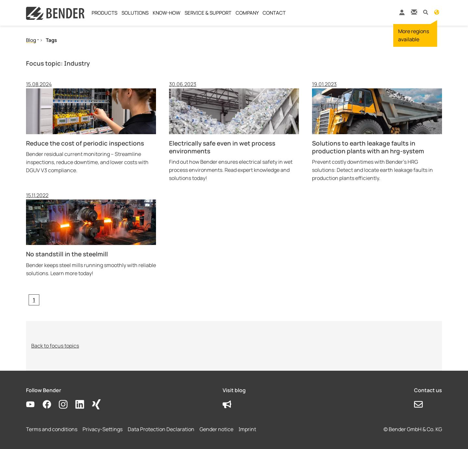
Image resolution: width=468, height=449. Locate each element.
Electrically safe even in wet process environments (222, 147)
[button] (425, 12)
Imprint (247, 429)
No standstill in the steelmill (67, 254)
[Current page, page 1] (34, 299)
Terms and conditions (51, 429)
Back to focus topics (55, 345)
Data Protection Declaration (161, 429)
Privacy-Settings (103, 429)
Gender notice (216, 429)
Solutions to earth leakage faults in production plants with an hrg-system (368, 147)
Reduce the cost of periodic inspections (85, 143)
